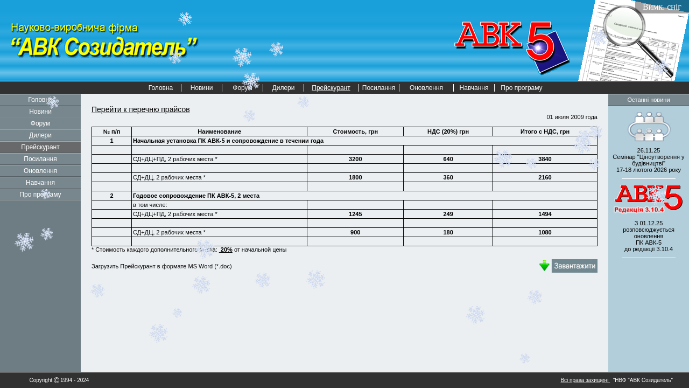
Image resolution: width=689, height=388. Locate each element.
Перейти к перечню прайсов (141, 109)
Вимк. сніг (662, 6)
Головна (161, 88)
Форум (40, 123)
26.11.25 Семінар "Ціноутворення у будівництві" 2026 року (648, 160)
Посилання (378, 88)
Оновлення (426, 88)
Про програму (521, 88)
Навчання (474, 88)
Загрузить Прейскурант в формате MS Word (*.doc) (163, 266)
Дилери (283, 88)
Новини (202, 88)
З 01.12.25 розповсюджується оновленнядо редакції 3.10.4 (648, 236)
